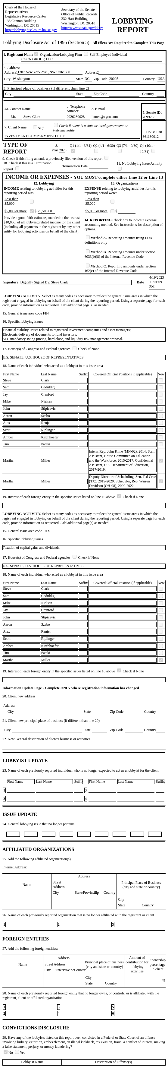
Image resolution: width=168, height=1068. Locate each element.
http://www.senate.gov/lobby (82, 28)
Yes (20, 1053)
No (9, 1053)
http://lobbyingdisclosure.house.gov (31, 30)
